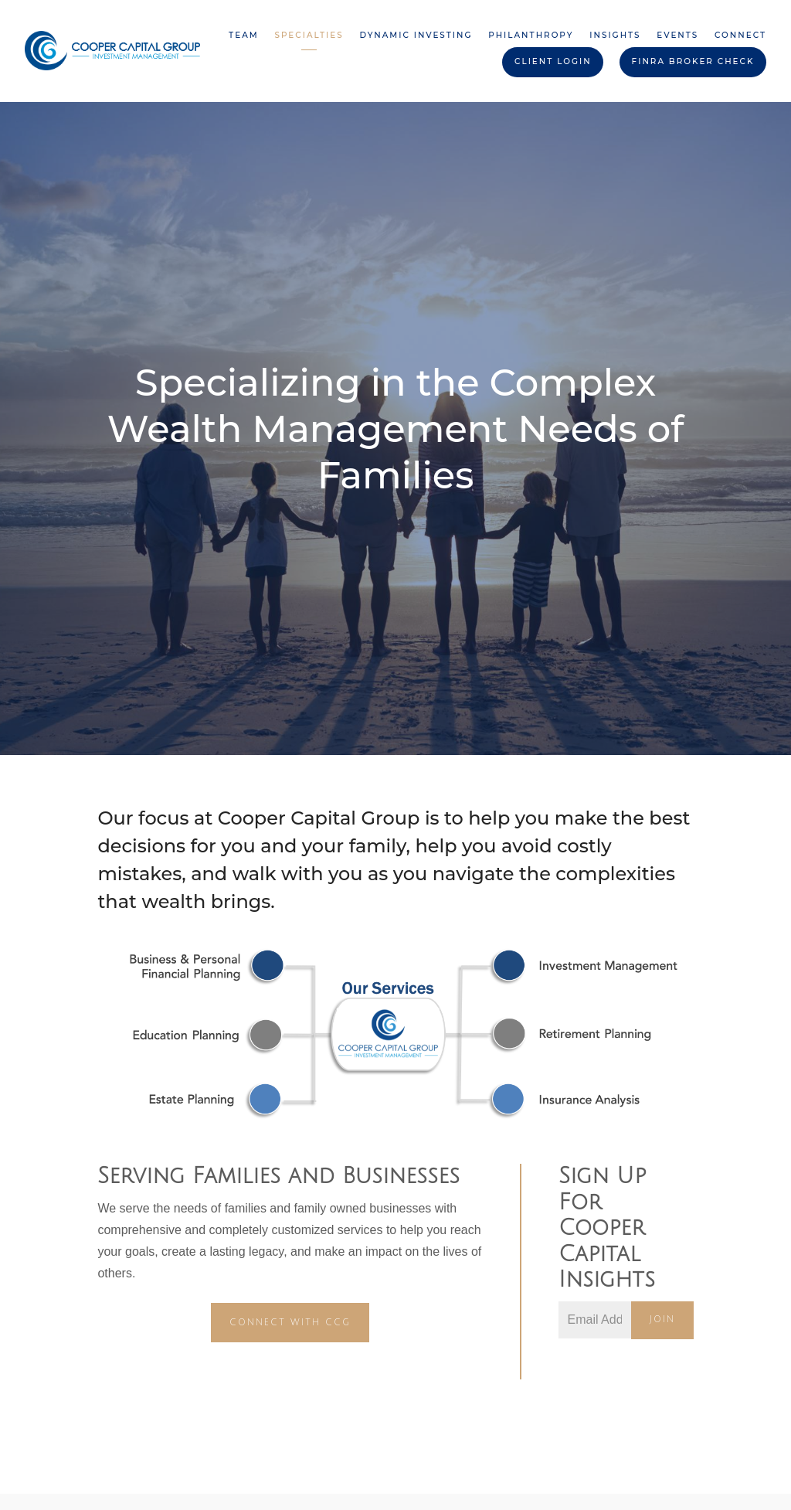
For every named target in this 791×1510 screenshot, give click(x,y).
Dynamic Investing (415, 35)
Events (677, 35)
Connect (740, 35)
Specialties (308, 35)
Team (244, 35)
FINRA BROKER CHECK (693, 61)
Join (662, 1319)
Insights (614, 35)
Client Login (553, 61)
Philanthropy (530, 35)
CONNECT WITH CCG (290, 1323)
